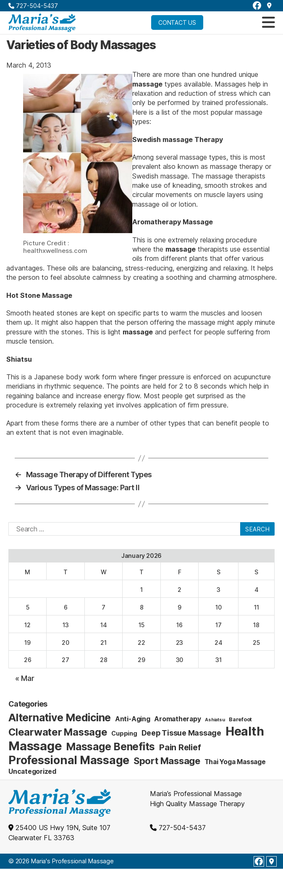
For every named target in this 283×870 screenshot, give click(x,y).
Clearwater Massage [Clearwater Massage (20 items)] (57, 732)
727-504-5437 (33, 5)
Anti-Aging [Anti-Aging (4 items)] (132, 719)
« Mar (24, 678)
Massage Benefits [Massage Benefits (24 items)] (110, 746)
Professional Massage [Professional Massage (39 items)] (68, 760)
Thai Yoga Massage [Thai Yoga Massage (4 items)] (235, 762)
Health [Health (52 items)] (244, 731)
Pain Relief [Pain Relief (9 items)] (180, 747)
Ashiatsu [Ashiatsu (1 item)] (215, 720)
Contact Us (177, 22)
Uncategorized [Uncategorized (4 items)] (32, 771)
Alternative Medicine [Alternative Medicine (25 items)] (59, 717)
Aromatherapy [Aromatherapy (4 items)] (177, 719)
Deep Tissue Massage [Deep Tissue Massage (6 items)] (181, 732)
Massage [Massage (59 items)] (35, 746)
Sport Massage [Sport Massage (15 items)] (167, 760)
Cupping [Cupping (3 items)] (124, 733)
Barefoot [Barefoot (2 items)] (240, 719)
